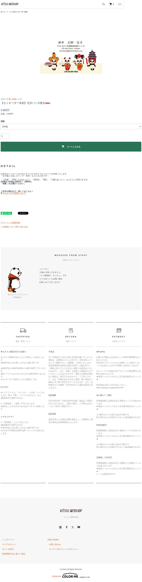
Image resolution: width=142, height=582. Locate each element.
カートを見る (6, 549)
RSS (50, 540)
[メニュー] (138, 4)
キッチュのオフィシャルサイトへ (62, 549)
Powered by (71, 575)
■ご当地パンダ (15, 99)
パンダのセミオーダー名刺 (19, 12)
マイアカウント (7, 544)
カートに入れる (71, 146)
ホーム (3, 12)
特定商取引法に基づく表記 (12, 554)
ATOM (55, 540)
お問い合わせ (53, 544)
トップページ (6, 540)
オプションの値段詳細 (10, 223)
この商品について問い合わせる (14, 227)
